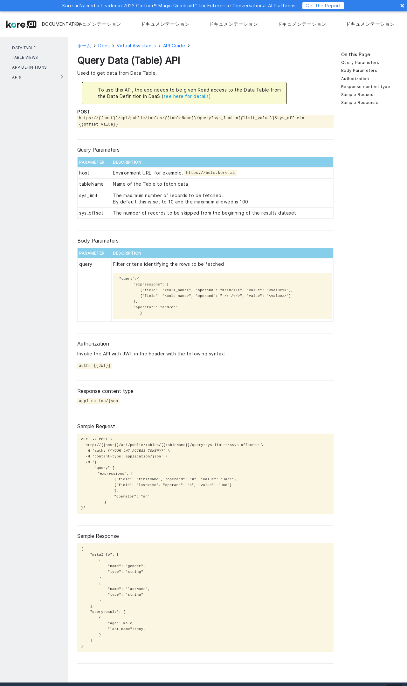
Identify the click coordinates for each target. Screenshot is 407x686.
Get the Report (323, 5)
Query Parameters (360, 62)
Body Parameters (359, 70)
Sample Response (360, 102)
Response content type (365, 86)
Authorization (355, 78)
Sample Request (358, 94)
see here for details (186, 96)
